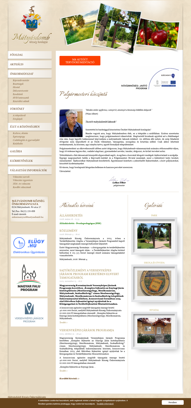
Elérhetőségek (21, 161)
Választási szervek (21, 176)
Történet (17, 109)
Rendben (173, 403)
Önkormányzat (21, 74)
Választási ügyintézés (23, 180)
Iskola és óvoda (154, 262)
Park (154, 215)
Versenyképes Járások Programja (86, 330)
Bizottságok (18, 83)
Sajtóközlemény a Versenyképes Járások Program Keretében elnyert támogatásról (89, 274)
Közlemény (68, 231)
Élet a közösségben (25, 126)
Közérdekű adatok (21, 101)
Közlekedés (18, 143)
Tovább (62, 322)
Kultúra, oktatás (20, 133)
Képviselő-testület (21, 80)
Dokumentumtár (20, 90)
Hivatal (154, 310)
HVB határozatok (21, 97)
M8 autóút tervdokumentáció (79, 61)
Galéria (16, 151)
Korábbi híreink (68, 378)
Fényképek (18, 118)
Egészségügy (19, 136)
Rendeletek (18, 94)
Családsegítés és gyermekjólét (26, 140)
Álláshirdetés (71, 215)
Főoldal (16, 55)
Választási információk (28, 170)
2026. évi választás (21, 183)
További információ (105, 404)
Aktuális (16, 64)
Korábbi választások (22, 187)
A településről (19, 115)
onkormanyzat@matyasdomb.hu (27, 217)
